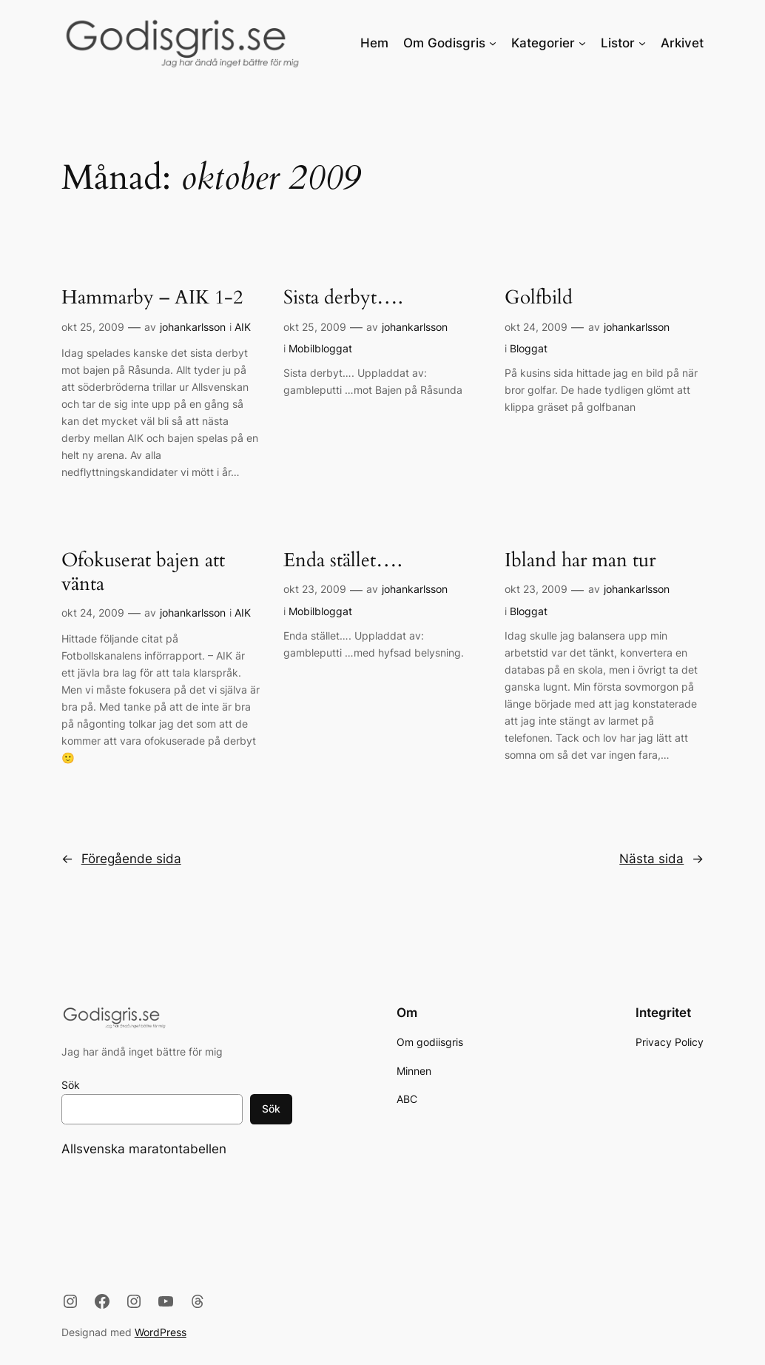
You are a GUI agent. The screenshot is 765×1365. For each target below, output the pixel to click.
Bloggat (528, 348)
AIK (243, 327)
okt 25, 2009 (92, 327)
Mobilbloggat (320, 348)
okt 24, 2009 (536, 327)
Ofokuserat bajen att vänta (143, 572)
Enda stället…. (342, 561)
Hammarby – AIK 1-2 (152, 298)
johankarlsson (193, 327)
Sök (70, 1085)
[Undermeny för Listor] (642, 43)
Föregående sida (121, 858)
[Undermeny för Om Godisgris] (492, 43)
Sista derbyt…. (343, 298)
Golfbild (539, 298)
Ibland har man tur (580, 561)
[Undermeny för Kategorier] (582, 43)
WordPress (160, 1332)
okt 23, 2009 (314, 589)
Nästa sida (661, 858)
